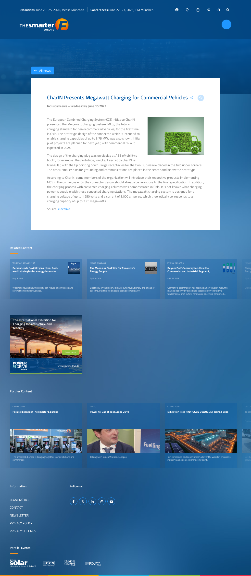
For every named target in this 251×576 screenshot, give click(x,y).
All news (41, 70)
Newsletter (19, 515)
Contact (16, 507)
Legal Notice (19, 499)
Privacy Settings (23, 531)
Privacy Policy (21, 523)
